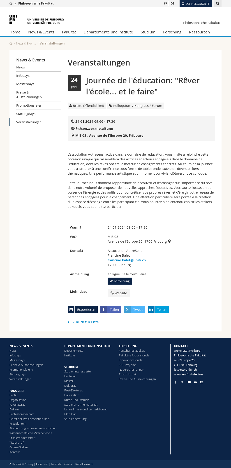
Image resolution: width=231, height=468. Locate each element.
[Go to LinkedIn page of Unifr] (195, 382)
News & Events (41, 32)
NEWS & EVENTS (20, 346)
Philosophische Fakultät (36, 3)
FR (165, 3)
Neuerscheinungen (131, 369)
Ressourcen (199, 32)
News (20, 67)
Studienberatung (75, 419)
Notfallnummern (84, 464)
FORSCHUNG (128, 346)
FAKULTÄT (16, 391)
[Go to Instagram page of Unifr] (201, 382)
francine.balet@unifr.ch (127, 260)
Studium (148, 32)
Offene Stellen (18, 447)
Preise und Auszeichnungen (137, 379)
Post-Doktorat (73, 390)
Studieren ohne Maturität (80, 404)
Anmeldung (119, 281)
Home (15, 32)
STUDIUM (71, 367)
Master (68, 381)
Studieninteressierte (77, 371)
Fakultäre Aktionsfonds (134, 355)
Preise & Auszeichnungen (29, 94)
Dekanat (14, 409)
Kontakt (14, 452)
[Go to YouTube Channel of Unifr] (189, 382)
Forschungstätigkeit (132, 351)
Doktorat (70, 386)
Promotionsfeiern (30, 105)
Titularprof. (16, 442)
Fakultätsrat (17, 404)
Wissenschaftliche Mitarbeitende (30, 433)
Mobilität (70, 414)
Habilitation (71, 395)
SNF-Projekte (127, 365)
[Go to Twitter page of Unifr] (182, 382)
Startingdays (25, 113)
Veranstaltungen (29, 122)
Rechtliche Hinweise (62, 464)
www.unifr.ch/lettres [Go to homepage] (188, 374)
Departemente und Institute (108, 32)
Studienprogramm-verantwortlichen (33, 428)
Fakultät (69, 32)
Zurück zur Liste (86, 322)
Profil (12, 395)
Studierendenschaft (22, 438)
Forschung (172, 32)
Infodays (23, 75)
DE (172, 3)
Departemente (73, 351)
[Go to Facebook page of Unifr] (175, 382)
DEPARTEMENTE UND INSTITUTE (87, 346)
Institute (69, 355)
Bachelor (70, 376)
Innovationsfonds (130, 360)
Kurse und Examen (76, 400)
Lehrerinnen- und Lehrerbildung (85, 409)
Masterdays (25, 84)
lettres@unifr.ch (185, 369)
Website (119, 293)
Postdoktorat (127, 374)
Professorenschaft (21, 414)
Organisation (18, 400)
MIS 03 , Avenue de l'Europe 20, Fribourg (109, 135)
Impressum (42, 464)
